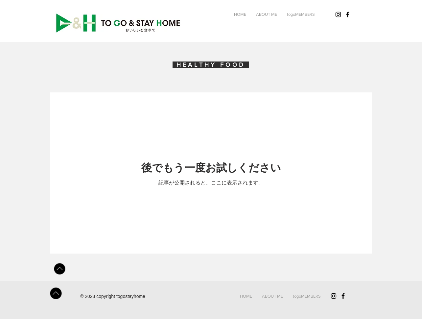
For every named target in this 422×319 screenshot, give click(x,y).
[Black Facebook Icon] (347, 14)
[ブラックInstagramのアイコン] (338, 14)
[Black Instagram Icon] (333, 296)
